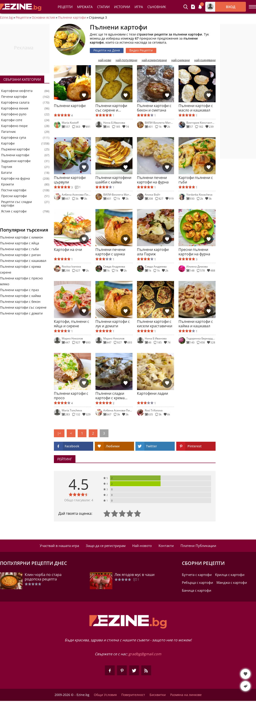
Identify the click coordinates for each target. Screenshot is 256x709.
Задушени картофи (16, 161)
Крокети (7, 184)
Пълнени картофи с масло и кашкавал (196, 107)
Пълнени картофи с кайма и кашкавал (196, 323)
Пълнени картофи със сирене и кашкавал (111, 107)
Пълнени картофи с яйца (19, 243)
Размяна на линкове (186, 694)
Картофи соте (11, 120)
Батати (6, 172)
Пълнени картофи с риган (20, 255)
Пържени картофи (15, 149)
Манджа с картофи (231, 582)
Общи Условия (105, 694)
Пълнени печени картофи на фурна (153, 179)
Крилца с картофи (230, 574)
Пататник (8, 132)
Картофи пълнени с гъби (196, 179)
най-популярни (126, 60)
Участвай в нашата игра (59, 545)
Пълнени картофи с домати (21, 313)
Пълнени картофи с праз (19, 290)
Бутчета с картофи (197, 574)
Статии (103, 6)
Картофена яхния (14, 108)
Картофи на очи (68, 249)
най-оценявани (205, 60)
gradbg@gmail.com (144, 653)
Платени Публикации (198, 545)
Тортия (6, 167)
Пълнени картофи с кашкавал (23, 261)
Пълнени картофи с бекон (20, 301)
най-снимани (180, 60)
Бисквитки (158, 694)
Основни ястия (43, 17)
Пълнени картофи (72, 17)
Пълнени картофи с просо (71, 395)
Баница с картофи (196, 590)
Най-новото (142, 545)
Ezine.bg (6, 17)
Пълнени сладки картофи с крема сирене (110, 395)
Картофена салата (15, 102)
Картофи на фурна (15, 178)
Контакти (166, 545)
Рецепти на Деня (106, 50)
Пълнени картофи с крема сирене (20, 269)
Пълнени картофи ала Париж (153, 251)
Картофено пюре (14, 126)
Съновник (156, 6)
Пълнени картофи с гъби (19, 249)
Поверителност (133, 694)
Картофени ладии (152, 393)
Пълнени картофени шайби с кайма (113, 179)
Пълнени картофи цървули (70, 179)
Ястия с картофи (13, 211)
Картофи (8, 143)
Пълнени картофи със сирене (23, 307)
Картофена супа (13, 137)
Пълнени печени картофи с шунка (110, 251)
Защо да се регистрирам (106, 545)
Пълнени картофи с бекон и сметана (154, 107)
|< (59, 433)
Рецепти (65, 6)
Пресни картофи (14, 196)
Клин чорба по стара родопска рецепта (43, 576)
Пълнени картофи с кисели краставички (154, 323)
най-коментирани (154, 60)
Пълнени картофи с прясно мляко (21, 281)
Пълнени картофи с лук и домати (112, 323)
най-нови (104, 60)
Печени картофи (14, 96)
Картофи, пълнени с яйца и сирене (71, 323)
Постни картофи (13, 190)
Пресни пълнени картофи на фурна (194, 251)
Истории (122, 6)
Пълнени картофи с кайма (20, 296)
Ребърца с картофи (197, 582)
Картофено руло (13, 114)
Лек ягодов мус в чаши (134, 574)
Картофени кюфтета (17, 91)
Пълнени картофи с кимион (21, 237)
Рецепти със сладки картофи (16, 203)
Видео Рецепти (141, 50)
